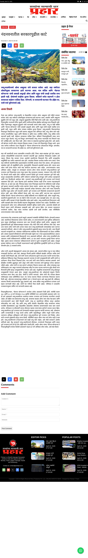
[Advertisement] (44, 19)
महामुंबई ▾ (12, 47)
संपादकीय (12, 57)
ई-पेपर (3, 51)
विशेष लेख (4, 57)
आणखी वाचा (83, 82)
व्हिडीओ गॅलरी (73, 47)
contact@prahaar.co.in (16, 542)
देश (28, 47)
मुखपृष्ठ (3, 47)
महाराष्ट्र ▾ (21, 47)
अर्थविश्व (63, 47)
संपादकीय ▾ (43, 47)
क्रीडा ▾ (34, 47)
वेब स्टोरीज (83, 47)
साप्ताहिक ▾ (53, 47)
